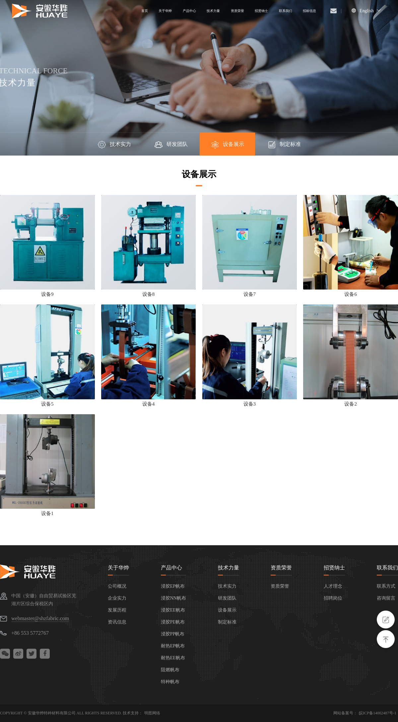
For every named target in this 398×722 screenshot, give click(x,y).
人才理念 (333, 586)
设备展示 (227, 144)
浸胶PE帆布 (173, 622)
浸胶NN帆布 (173, 598)
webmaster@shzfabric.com (40, 618)
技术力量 (228, 567)
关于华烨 (118, 567)
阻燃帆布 (170, 669)
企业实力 (117, 598)
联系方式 (386, 586)
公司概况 (117, 586)
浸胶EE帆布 (173, 610)
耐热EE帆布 (173, 657)
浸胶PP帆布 (173, 633)
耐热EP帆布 (173, 645)
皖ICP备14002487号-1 (377, 713)
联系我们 (387, 567)
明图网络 (152, 713)
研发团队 (171, 144)
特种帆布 (170, 681)
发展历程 (117, 610)
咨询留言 (386, 598)
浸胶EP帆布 (173, 586)
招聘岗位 (333, 598)
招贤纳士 (334, 567)
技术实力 (114, 144)
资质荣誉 (281, 567)
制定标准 (284, 144)
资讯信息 (117, 622)
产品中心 (171, 567)
